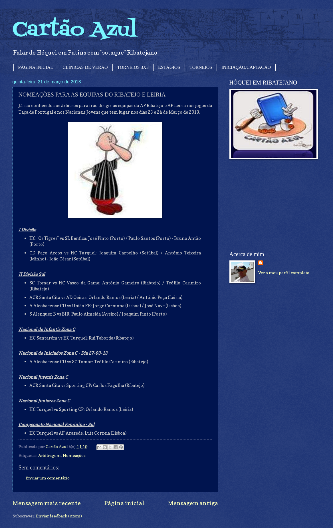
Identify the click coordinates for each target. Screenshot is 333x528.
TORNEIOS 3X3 (133, 67)
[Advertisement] (272, 205)
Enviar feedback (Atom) (59, 515)
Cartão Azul (75, 30)
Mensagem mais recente (47, 503)
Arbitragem (49, 455)
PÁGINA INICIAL (35, 67)
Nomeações (74, 455)
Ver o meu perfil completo (283, 272)
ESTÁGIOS (169, 67)
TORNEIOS (200, 67)
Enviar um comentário (48, 477)
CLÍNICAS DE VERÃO (85, 67)
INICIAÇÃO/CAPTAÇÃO (246, 67)
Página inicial (124, 503)
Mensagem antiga (193, 503)
